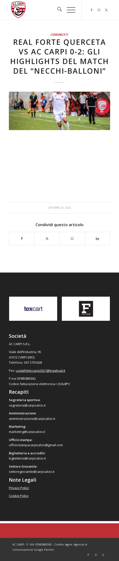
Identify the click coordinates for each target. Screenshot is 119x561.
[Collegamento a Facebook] (91, 10)
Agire (68, 544)
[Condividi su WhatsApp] (72, 238)
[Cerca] (57, 10)
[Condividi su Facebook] (21, 238)
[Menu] (68, 10)
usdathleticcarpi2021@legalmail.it (40, 370)
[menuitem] (57, 10)
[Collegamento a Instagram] (99, 10)
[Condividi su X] (46, 238)
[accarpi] (49, 10)
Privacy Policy (19, 488)
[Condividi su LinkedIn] (97, 238)
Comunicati (59, 34)
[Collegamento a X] (106, 10)
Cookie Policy (19, 495)
